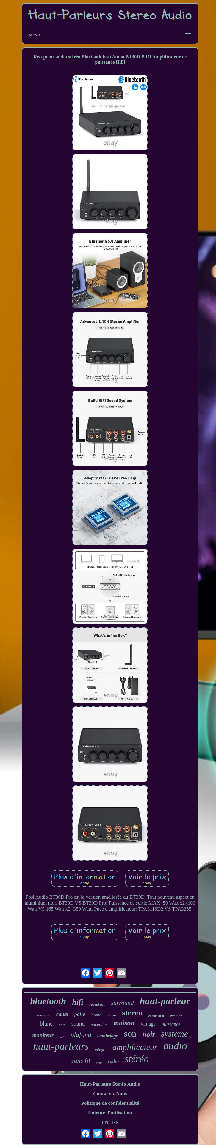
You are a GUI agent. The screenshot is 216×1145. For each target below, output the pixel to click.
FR (115, 1122)
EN (104, 1122)
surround (122, 1002)
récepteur (97, 1004)
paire (79, 1014)
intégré (101, 1049)
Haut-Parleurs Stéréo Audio (110, 1084)
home (96, 1014)
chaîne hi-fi (156, 1015)
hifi (77, 1002)
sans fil (80, 1060)
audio (175, 1046)
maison (124, 1023)
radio (113, 1061)
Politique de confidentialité (110, 1103)
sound (78, 1023)
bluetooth (48, 1001)
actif (99, 1063)
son (130, 1033)
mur (62, 1024)
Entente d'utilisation (110, 1113)
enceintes (99, 1024)
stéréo (137, 1059)
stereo (132, 1012)
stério (111, 1015)
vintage (148, 1024)
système (174, 1033)
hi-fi (62, 1037)
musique (43, 1015)
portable (176, 1015)
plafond (81, 1034)
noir (148, 1034)
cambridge (107, 1035)
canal (62, 1014)
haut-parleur (165, 1001)
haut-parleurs (61, 1046)
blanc (46, 1023)
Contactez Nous (110, 1093)
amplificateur (134, 1047)
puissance (171, 1024)
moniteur (43, 1035)
